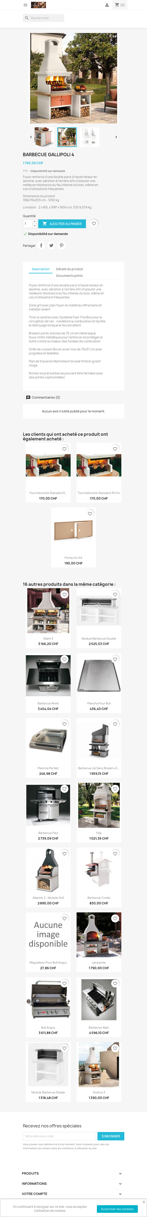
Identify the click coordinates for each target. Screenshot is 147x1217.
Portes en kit (73, 558)
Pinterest (61, 245)
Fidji (98, 833)
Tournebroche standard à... (48, 493)
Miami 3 (48, 638)
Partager (41, 245)
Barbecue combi (99, 898)
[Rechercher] (43, 18)
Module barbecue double (99, 638)
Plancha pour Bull (99, 703)
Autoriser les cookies (117, 1209)
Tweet (51, 245)
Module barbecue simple (48, 1092)
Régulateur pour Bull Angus (48, 962)
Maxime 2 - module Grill (48, 898)
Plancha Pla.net (48, 768)
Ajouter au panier (62, 223)
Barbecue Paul (48, 833)
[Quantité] (27, 223)
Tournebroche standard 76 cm (99, 493)
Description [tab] (41, 269)
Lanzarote (99, 962)
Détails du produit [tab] (69, 269)
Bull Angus (48, 1027)
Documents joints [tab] (69, 276)
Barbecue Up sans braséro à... (99, 768)
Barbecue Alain (99, 1027)
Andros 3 (99, 1092)
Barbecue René (48, 703)
